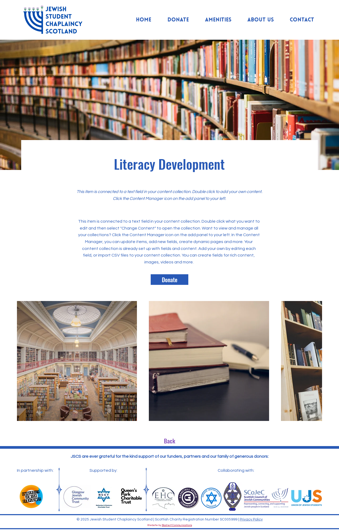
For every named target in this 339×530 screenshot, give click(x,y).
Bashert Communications (177, 525)
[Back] (169, 440)
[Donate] (169, 279)
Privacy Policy (251, 519)
